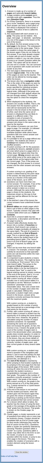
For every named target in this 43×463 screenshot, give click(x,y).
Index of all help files (9, 456)
